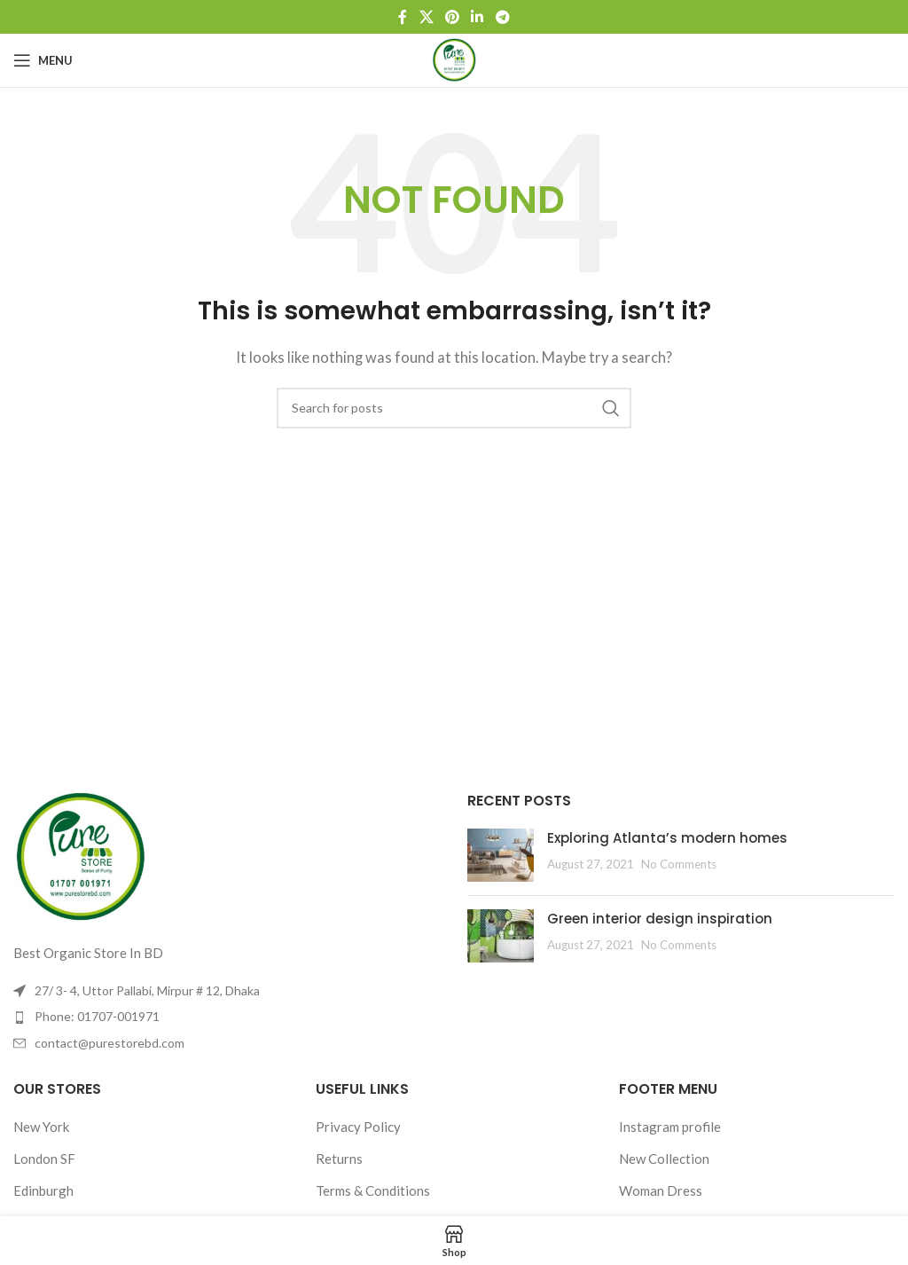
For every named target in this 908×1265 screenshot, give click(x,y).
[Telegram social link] (502, 17)
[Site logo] (454, 59)
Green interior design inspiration (659, 918)
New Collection (664, 1159)
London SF (44, 1159)
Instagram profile (670, 1127)
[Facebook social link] (403, 17)
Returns (339, 1159)
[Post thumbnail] (500, 855)
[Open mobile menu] (43, 60)
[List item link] (227, 1016)
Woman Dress (660, 1190)
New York (41, 1127)
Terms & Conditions (373, 1190)
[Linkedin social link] (477, 17)
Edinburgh (43, 1190)
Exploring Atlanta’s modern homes (667, 838)
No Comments (678, 864)
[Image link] (79, 856)
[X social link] (426, 17)
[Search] (454, 408)
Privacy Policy (358, 1127)
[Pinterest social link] (452, 17)
